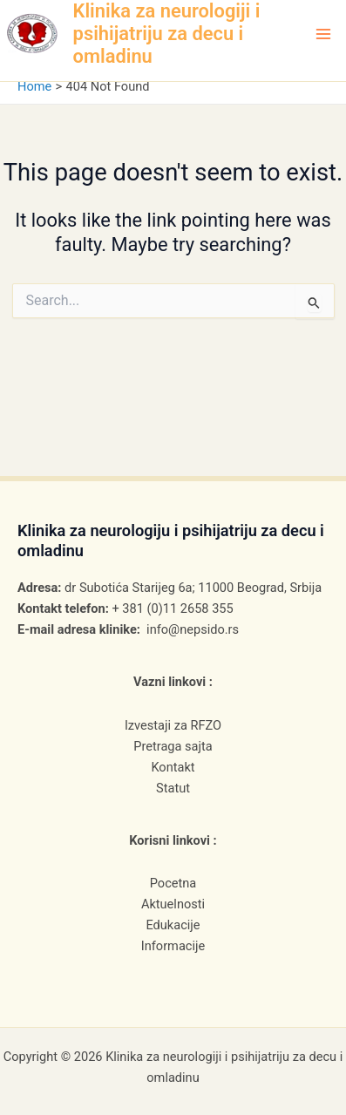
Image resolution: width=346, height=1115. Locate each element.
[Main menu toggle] (323, 34)
